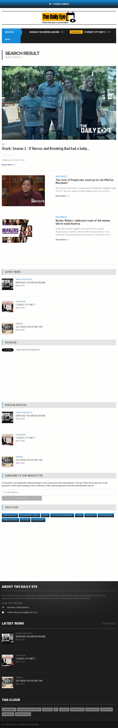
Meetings (47, 709)
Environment (9, 709)
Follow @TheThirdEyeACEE (28, 349)
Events (79, 515)
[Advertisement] (59, 377)
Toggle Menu (59, 3)
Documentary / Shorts (29, 515)
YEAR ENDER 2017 (9, 515)
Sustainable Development (29, 709)
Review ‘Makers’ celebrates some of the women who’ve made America (83, 221)
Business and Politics (24, 279)
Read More (9, 165)
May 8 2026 (20, 285)
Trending (19, 323)
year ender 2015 (105, 515)
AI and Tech (8, 714)
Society (45, 515)
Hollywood (61, 176)
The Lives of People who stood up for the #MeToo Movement (85, 181)
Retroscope (90, 515)
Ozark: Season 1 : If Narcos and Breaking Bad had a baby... (45, 148)
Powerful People (10, 520)
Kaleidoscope (77, 32)
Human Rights (77, 709)
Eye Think (25, 520)
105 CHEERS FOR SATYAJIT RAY (29, 326)
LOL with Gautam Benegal (62, 515)
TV (3, 144)
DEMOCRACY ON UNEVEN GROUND (44, 32)
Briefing (64, 709)
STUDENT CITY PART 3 (95, 32)
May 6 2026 (20, 330)
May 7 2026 (20, 307)
